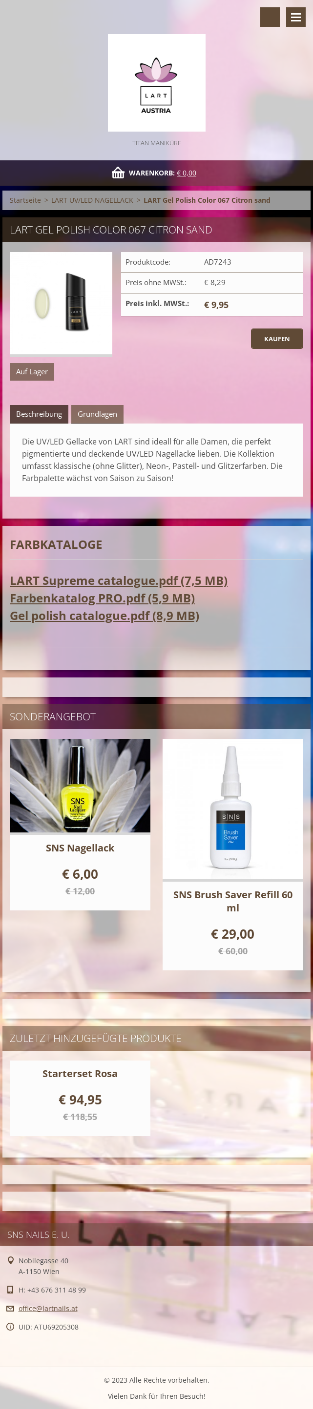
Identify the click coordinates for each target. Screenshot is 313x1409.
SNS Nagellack (80, 847)
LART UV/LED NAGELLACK (92, 200)
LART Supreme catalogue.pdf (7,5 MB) (119, 580)
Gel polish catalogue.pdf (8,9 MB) (104, 615)
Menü (296, 17)
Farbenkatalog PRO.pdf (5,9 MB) (102, 598)
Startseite (25, 200)
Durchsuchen (270, 17)
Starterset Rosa (80, 1073)
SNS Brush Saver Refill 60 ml (232, 901)
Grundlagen (97, 414)
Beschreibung (39, 414)
